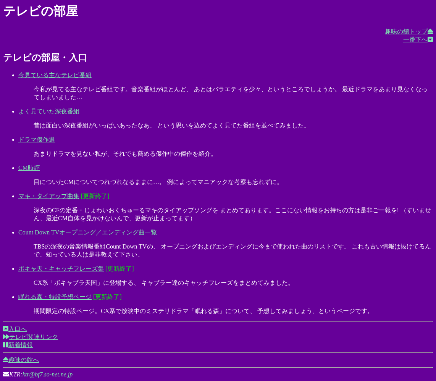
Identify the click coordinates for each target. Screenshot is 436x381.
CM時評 (29, 168)
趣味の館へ (21, 360)
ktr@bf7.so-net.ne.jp (48, 374)
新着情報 (18, 345)
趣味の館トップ (409, 31)
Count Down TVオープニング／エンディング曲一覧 (87, 232)
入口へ (15, 329)
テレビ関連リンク (30, 337)
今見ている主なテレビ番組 (55, 75)
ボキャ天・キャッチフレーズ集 (61, 268)
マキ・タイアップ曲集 (48, 196)
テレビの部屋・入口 (45, 58)
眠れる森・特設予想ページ (55, 297)
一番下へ (418, 39)
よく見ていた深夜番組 (48, 111)
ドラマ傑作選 (36, 139)
